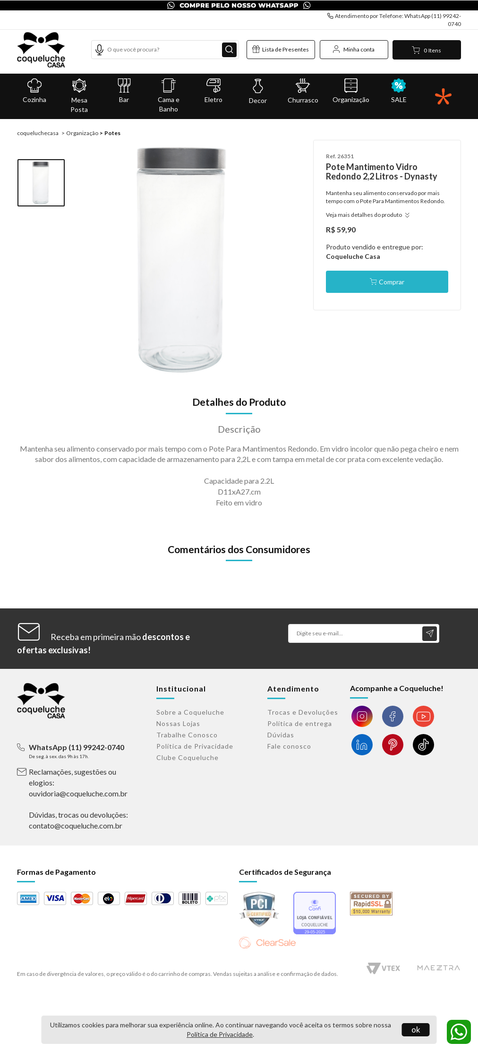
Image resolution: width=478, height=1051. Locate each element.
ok (415, 1029)
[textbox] (165, 49)
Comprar (391, 282)
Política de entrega (299, 723)
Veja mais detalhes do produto (366, 214)
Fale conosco (289, 746)
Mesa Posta (79, 95)
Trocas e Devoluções (302, 712)
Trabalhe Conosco (187, 735)
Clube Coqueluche (187, 757)
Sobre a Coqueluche (190, 712)
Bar (124, 90)
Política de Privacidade (220, 1034)
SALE (399, 90)
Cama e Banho (169, 95)
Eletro (213, 90)
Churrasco (303, 91)
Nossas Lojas (178, 723)
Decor (258, 91)
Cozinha (34, 90)
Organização (351, 90)
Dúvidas (280, 735)
